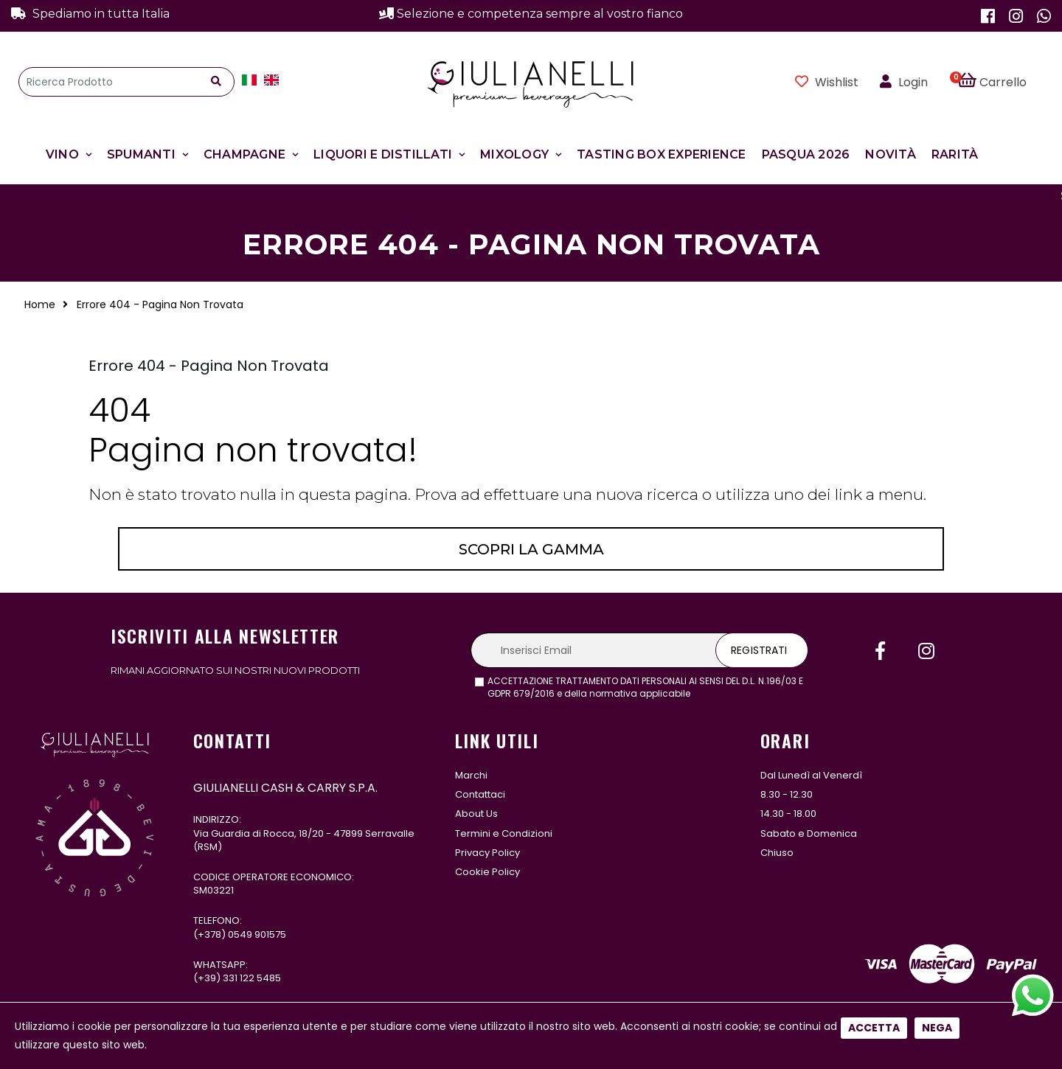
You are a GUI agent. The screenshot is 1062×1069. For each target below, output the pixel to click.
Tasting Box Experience (661, 154)
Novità (890, 154)
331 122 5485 (252, 978)
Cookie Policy (487, 872)
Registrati (759, 650)
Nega (937, 491)
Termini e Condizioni (503, 833)
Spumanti (141, 154)
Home (39, 304)
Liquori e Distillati (382, 154)
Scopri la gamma (531, 549)
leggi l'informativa (733, 693)
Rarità (955, 154)
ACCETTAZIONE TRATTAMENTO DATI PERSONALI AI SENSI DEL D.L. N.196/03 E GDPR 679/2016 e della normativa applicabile (645, 687)
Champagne (244, 154)
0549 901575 (257, 934)
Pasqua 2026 (806, 154)
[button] (1000, 82)
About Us (476, 814)
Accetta (874, 491)
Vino (62, 154)
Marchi (471, 775)
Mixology (514, 154)
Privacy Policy (487, 853)
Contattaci (480, 794)
